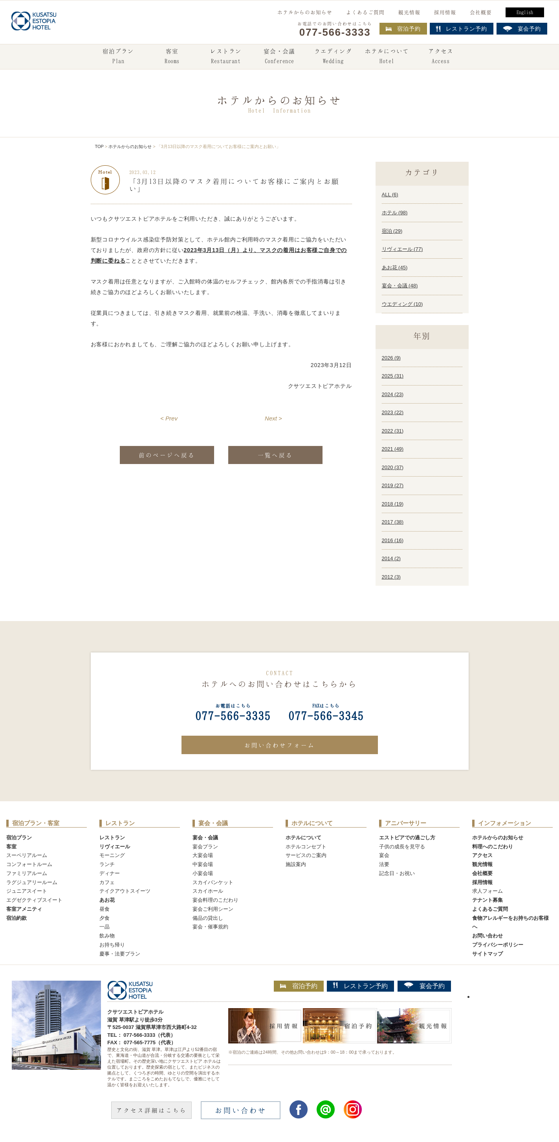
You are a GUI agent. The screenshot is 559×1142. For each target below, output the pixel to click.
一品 (104, 927)
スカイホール (207, 891)
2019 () (393, 485)
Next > (273, 418)
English (525, 12)
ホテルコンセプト (306, 847)
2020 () (393, 467)
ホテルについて (387, 57)
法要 (384, 864)
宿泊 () (392, 231)
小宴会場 (202, 873)
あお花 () (395, 267)
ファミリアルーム (26, 873)
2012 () (391, 577)
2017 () (393, 522)
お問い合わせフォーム (279, 745)
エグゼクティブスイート (34, 900)
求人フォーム (487, 891)
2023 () (393, 412)
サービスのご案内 (306, 855)
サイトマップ (487, 954)
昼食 (104, 909)
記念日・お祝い (397, 873)
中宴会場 (202, 864)
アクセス (441, 57)
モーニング (112, 855)
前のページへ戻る (167, 455)
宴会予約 (424, 985)
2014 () (391, 558)
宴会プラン (205, 847)
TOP (99, 146)
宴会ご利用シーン (212, 909)
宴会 (384, 855)
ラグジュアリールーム (31, 882)
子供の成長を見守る (402, 847)
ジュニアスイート (26, 891)
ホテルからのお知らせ (304, 12)
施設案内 (296, 864)
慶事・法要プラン (119, 954)
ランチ (107, 864)
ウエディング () (402, 304)
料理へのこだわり (492, 847)
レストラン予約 (360, 985)
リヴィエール (114, 847)
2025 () (393, 376)
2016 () (393, 540)
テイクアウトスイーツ (124, 891)
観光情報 (409, 12)
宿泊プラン (118, 57)
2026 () (391, 358)
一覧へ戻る (275, 455)
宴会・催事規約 (210, 927)
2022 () (393, 431)
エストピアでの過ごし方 (407, 838)
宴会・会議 (279, 57)
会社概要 (481, 12)
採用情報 (445, 12)
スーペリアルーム (26, 855)
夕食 (104, 918)
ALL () (390, 194)
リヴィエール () (402, 249)
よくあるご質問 (365, 12)
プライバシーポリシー (497, 945)
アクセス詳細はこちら (151, 1110)
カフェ (107, 882)
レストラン (226, 57)
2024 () (393, 394)
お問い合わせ (487, 936)
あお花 (107, 900)
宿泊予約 (403, 29)
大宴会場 (202, 855)
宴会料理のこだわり (215, 900)
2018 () (393, 504)
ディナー (109, 873)
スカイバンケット (212, 882)
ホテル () (395, 213)
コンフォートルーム (29, 864)
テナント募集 (487, 900)
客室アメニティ (24, 909)
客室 (172, 57)
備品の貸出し (207, 918)
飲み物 (107, 936)
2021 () (393, 449)
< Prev (169, 418)
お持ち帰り (112, 945)
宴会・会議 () (400, 286)
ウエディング (333, 57)
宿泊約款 (16, 918)
